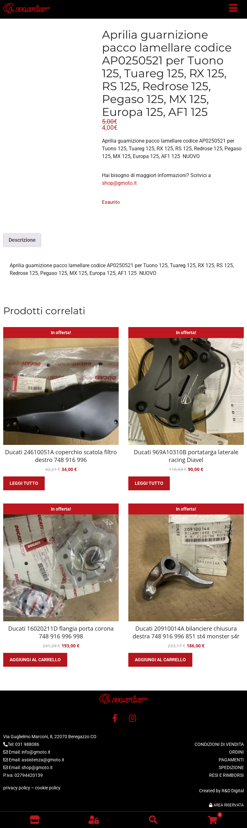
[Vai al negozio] (35, 819)
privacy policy (16, 787)
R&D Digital (233, 790)
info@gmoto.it (36, 752)
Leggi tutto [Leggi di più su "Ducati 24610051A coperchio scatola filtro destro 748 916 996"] (24, 483)
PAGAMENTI (231, 759)
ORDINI (236, 752)
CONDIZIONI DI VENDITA (219, 744)
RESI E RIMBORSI (226, 775)
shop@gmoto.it (119, 183)
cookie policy (47, 787)
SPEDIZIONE (231, 767)
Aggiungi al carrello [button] (35, 659)
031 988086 (27, 744)
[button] (233, 9)
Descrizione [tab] (22, 240)
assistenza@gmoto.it (43, 759)
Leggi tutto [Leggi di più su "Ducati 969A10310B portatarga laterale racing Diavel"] (149, 483)
